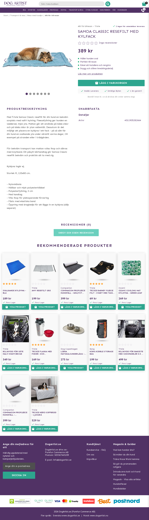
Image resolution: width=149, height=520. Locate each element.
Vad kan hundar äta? (124, 450)
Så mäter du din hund (124, 454)
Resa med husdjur (35, 15)
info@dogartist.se (62, 460)
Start (6, 15)
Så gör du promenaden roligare (124, 465)
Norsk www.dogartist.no (95, 515)
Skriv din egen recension (76, 232)
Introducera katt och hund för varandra (126, 473)
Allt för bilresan (52, 15)
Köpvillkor (92, 459)
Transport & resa (17, 15)
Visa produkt (15, 307)
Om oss (90, 454)
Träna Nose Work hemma (126, 459)
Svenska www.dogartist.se (66, 515)
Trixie (97, 26)
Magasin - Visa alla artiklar (127, 479)
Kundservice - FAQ (96, 450)
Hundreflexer (120, 484)
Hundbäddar (119, 488)
